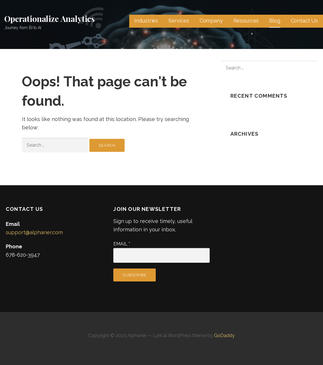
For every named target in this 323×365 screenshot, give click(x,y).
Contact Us (304, 21)
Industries (146, 21)
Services (178, 21)
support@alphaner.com (34, 232)
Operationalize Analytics (49, 18)
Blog (274, 21)
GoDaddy (224, 335)
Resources (246, 21)
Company (211, 21)
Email (121, 244)
